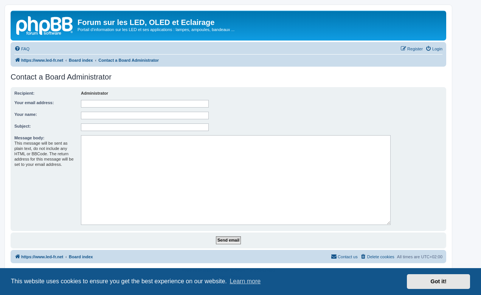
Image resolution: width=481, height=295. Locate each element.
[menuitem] (21, 48)
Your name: (25, 114)
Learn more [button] (245, 281)
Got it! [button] (439, 281)
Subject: (22, 126)
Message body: (29, 138)
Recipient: (24, 93)
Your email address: (34, 102)
